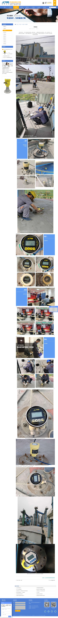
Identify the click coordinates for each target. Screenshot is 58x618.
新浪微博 (49, 577)
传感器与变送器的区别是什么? (20, 595)
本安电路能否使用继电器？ (40, 587)
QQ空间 (46, 577)
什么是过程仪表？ (18, 587)
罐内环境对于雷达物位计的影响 (41, 589)
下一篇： (51, 580)
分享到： (43, 577)
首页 (5, 7)
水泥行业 (26, 24)
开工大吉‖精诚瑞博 (18, 589)
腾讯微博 (51, 577)
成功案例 (23, 24)
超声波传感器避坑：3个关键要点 (20, 592)
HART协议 (38, 592)
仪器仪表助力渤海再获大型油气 (41, 595)
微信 (54, 577)
